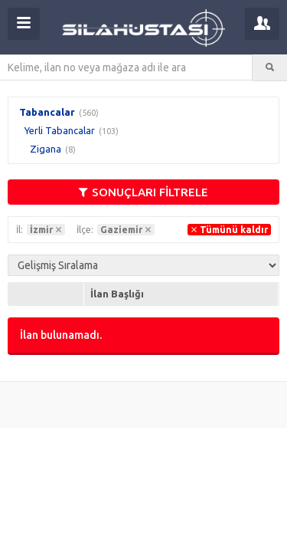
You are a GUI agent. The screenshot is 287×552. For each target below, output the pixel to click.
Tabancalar (47, 112)
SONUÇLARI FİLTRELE (143, 192)
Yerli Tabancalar (59, 130)
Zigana (45, 148)
